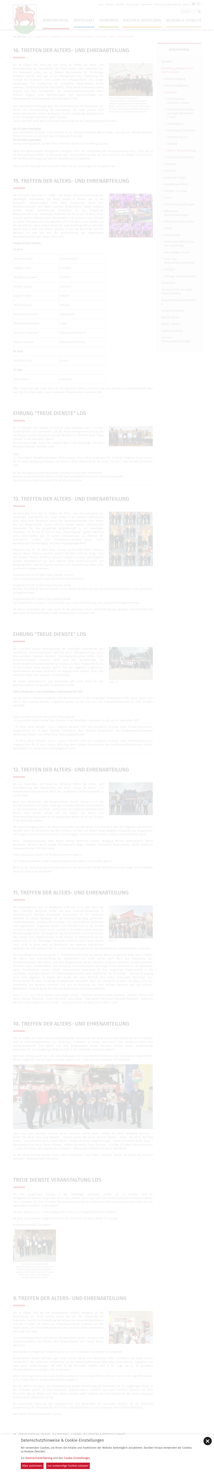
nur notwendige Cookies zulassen (68, 1465)
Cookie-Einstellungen (77, 1458)
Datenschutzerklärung (38, 1458)
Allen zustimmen (32, 1465)
